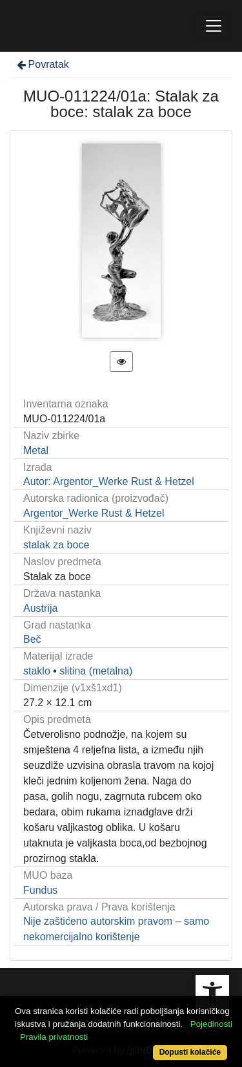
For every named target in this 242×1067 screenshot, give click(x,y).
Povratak (42, 64)
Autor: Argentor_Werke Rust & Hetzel (108, 481)
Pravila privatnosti (54, 1037)
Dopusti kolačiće (190, 1052)
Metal (35, 450)
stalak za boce (56, 544)
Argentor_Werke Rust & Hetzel (93, 513)
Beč (32, 639)
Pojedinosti (211, 1024)
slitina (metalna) (95, 670)
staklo (36, 670)
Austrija (40, 608)
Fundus (40, 890)
